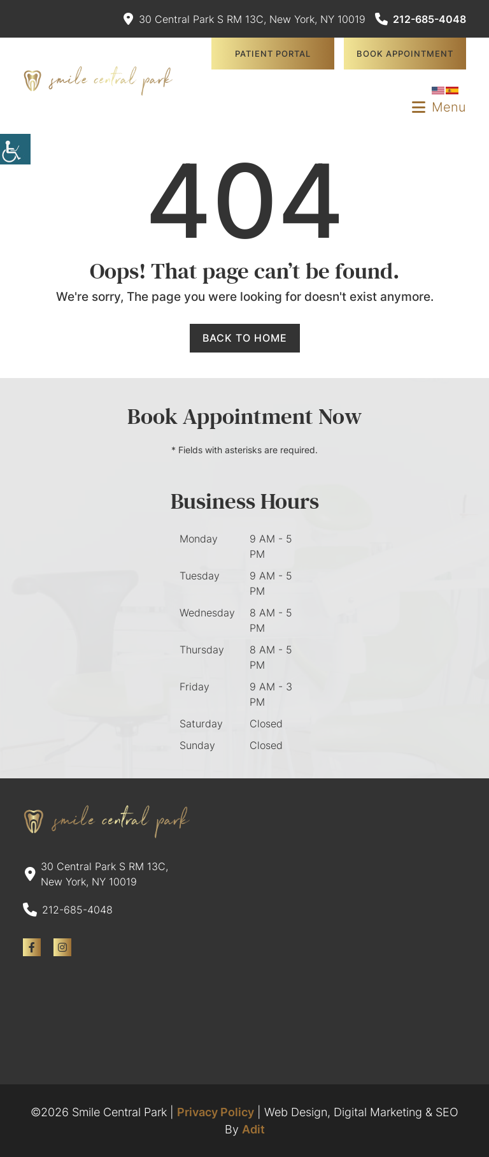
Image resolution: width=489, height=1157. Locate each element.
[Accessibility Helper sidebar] (15, 149)
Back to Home (244, 337)
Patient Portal (273, 53)
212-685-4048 (420, 19)
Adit (253, 1129)
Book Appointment (405, 53)
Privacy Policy (215, 1112)
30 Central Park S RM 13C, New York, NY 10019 (244, 19)
